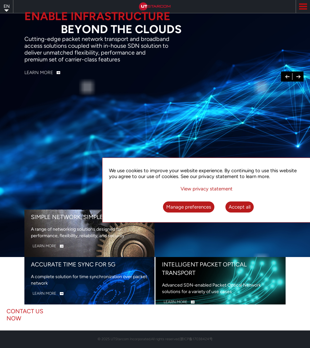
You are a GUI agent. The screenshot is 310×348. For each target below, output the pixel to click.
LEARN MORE (44, 246)
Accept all (239, 207)
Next (298, 76)
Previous (287, 76)
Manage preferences (188, 207)
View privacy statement (207, 189)
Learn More (38, 72)
